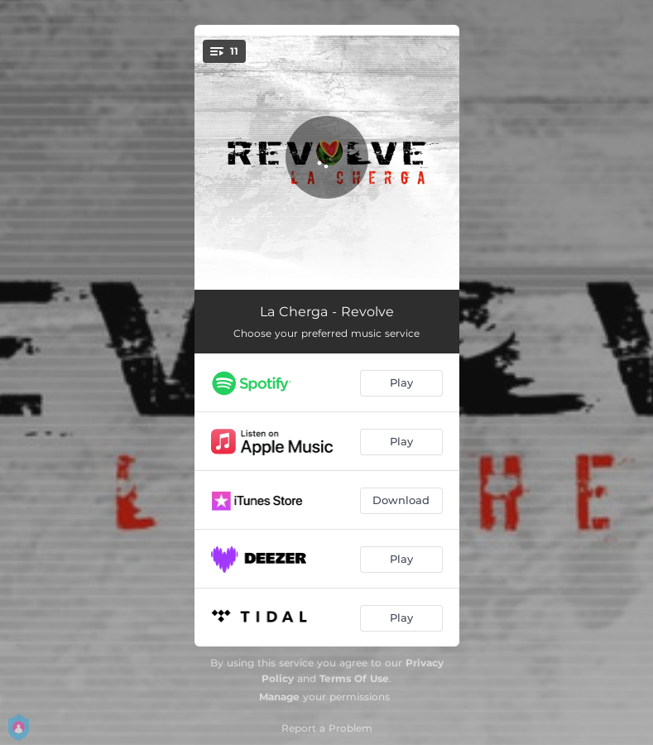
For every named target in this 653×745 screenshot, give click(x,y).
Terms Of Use (354, 678)
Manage (279, 696)
